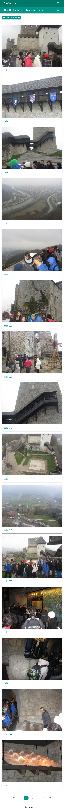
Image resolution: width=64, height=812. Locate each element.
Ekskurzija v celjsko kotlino (35, 10)
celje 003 (8, 172)
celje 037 (8, 683)
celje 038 (8, 734)
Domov (5, 10)
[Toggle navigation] (57, 3)
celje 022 (8, 274)
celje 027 (8, 428)
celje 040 (8, 785)
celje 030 (8, 479)
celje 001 (8, 70)
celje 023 (8, 326)
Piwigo (37, 807)
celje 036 (8, 632)
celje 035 (8, 581)
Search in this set (11, 17)
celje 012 (8, 223)
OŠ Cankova (10, 3)
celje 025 (8, 377)
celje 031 (8, 530)
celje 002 (8, 121)
